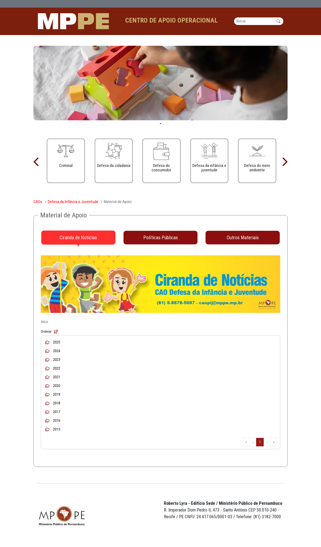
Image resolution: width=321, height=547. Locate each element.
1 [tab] (160, 123)
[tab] (78, 238)
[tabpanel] (160, 83)
